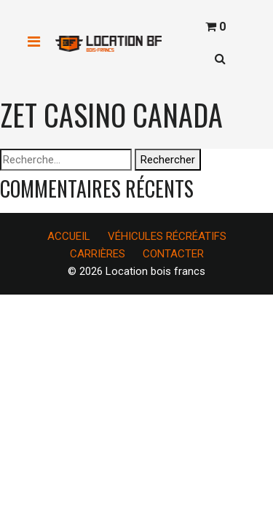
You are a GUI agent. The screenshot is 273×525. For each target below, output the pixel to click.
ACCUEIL (68, 236)
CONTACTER (173, 253)
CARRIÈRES (97, 253)
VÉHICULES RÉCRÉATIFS (167, 236)
